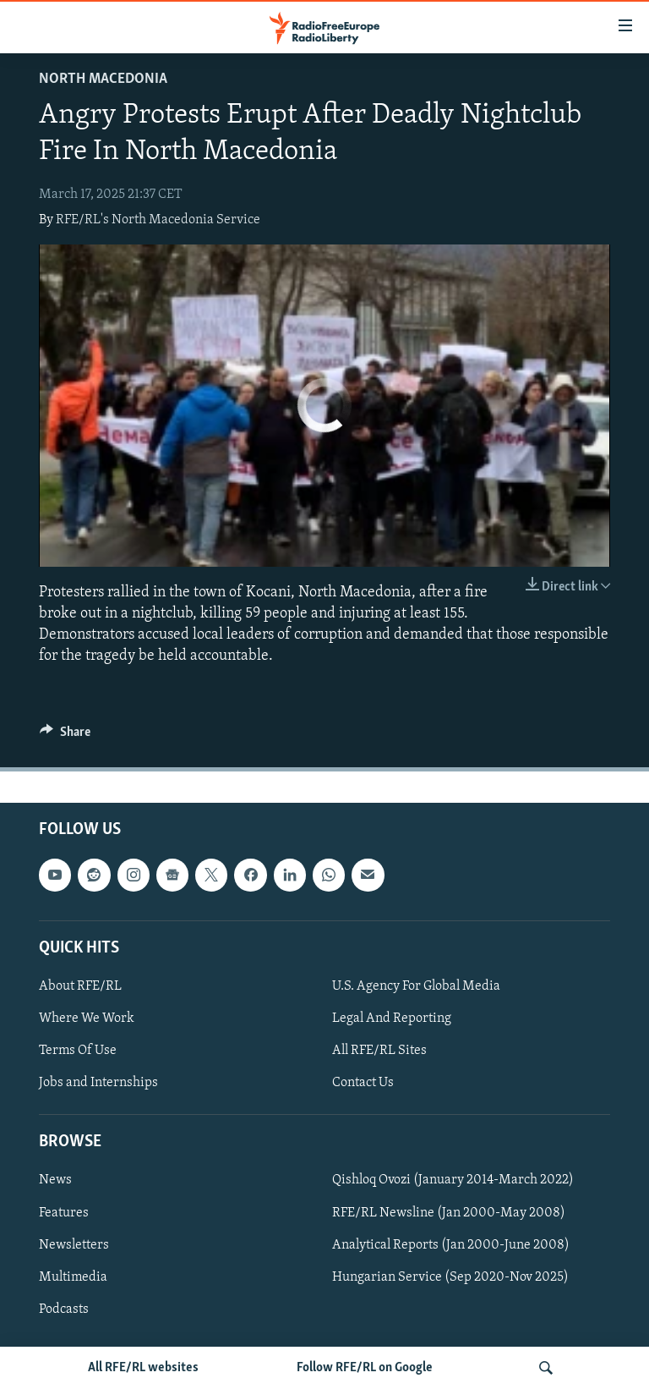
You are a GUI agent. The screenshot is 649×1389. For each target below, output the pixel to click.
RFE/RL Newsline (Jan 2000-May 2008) (448, 1213)
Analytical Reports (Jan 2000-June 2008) (451, 1245)
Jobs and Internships (98, 1083)
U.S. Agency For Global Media (416, 986)
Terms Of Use (78, 1050)
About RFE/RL (80, 986)
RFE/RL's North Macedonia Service (158, 220)
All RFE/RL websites (143, 1368)
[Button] (65, 736)
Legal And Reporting (391, 1018)
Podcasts (64, 1309)
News (55, 1181)
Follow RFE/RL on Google (365, 1368)
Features (64, 1213)
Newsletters (74, 1245)
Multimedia (73, 1277)
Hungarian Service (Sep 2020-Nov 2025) (450, 1277)
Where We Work (86, 1018)
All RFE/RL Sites (379, 1050)
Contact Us (363, 1083)
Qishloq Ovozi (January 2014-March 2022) (453, 1181)
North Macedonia (103, 79)
